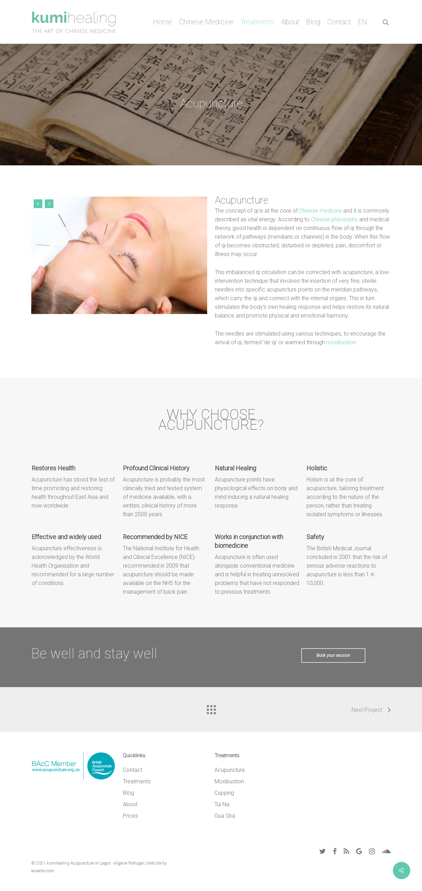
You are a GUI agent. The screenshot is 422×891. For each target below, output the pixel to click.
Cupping (224, 793)
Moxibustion (229, 781)
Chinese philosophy (334, 219)
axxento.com (42, 870)
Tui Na (221, 804)
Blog (313, 22)
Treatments (257, 22)
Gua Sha (224, 815)
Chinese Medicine (206, 22)
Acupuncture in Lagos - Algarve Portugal (107, 863)
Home (162, 22)
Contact (339, 22)
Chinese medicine (320, 210)
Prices (130, 815)
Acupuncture (229, 770)
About (290, 22)
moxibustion (340, 342)
